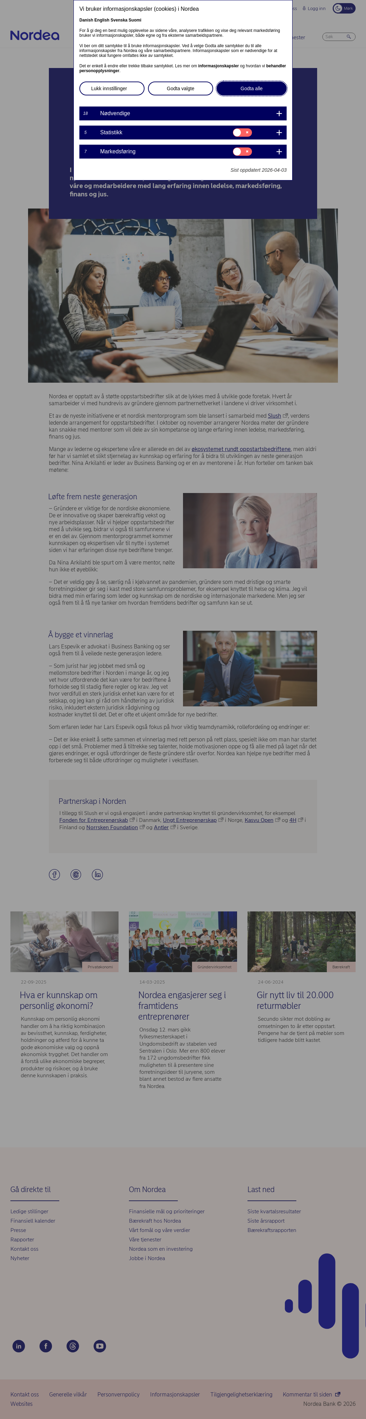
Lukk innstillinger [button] (109, 88)
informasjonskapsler (218, 65)
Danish (86, 20)
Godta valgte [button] (180, 88)
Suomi (135, 20)
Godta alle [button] (252, 88)
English (101, 20)
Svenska (119, 20)
